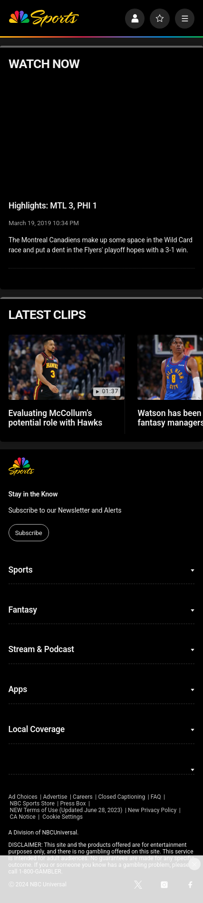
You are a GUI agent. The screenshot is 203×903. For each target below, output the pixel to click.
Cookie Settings (62, 817)
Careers (83, 797)
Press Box (73, 803)
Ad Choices (23, 797)
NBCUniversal (59, 832)
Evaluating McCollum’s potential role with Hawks (56, 417)
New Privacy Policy (152, 810)
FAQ (156, 797)
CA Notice (23, 817)
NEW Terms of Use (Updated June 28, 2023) (66, 810)
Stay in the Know (33, 494)
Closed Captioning (121, 797)
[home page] (44, 19)
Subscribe (28, 532)
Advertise (55, 797)
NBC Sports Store (32, 803)
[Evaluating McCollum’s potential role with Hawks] (67, 367)
